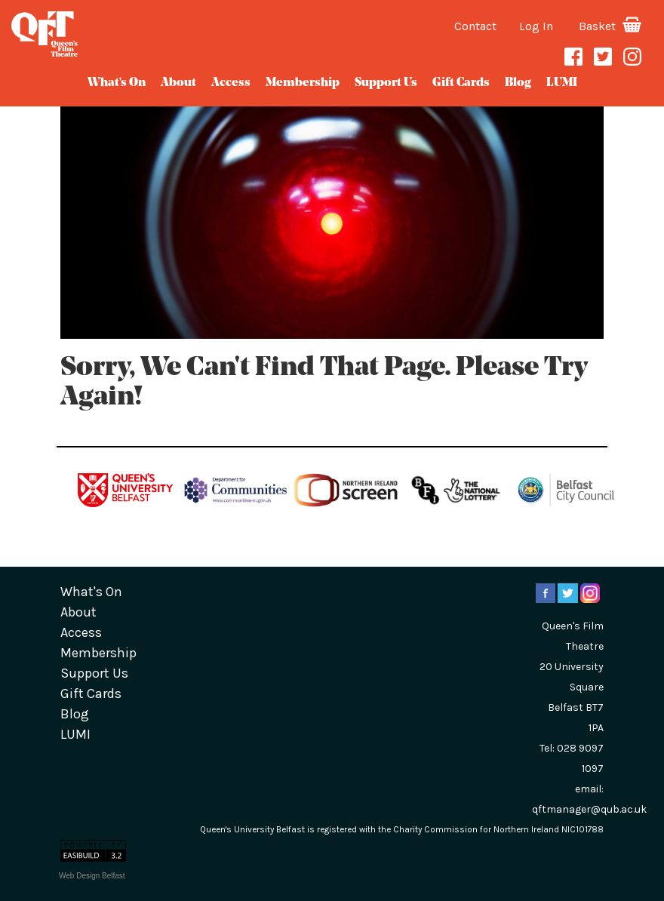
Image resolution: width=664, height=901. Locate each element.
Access (231, 83)
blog (518, 83)
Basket (610, 26)
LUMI (561, 83)
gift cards (461, 83)
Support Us (386, 83)
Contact (475, 26)
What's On (117, 83)
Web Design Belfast (92, 876)
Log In (536, 26)
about (178, 83)
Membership (303, 83)
